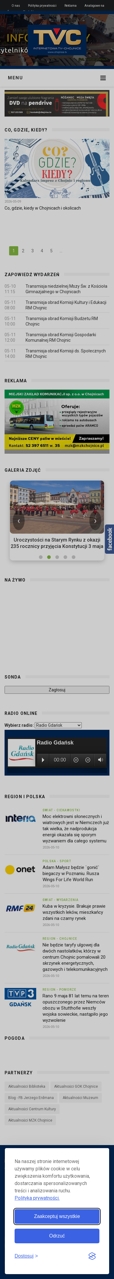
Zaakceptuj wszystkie (57, 1216)
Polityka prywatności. (37, 1198)
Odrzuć (57, 1235)
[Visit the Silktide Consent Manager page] (92, 1256)
